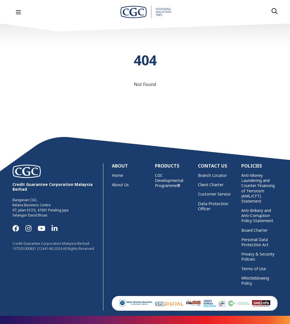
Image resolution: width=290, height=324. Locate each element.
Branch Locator (212, 175)
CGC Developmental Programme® (169, 180)
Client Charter (210, 184)
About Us (120, 184)
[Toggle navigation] (18, 12)
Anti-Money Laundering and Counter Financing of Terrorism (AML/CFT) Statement (258, 188)
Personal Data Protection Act (254, 242)
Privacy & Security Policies (257, 257)
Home (117, 175)
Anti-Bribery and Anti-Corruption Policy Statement (257, 215)
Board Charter (254, 230)
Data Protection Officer (213, 206)
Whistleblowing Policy (255, 281)
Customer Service (214, 194)
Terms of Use (253, 268)
